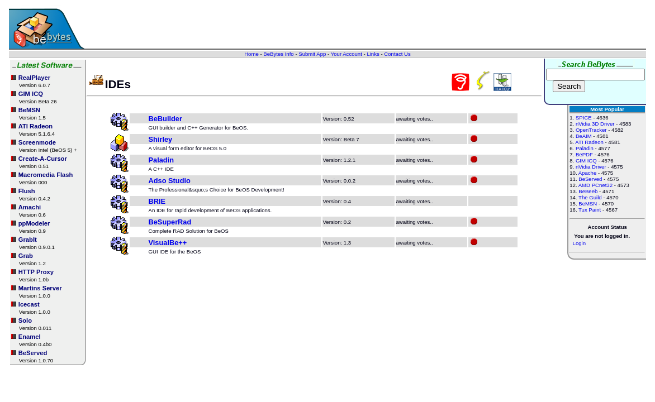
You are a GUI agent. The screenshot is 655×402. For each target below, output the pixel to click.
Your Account (346, 54)
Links (373, 54)
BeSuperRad (170, 222)
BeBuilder (165, 118)
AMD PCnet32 (595, 185)
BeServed (590, 179)
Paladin (161, 160)
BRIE (157, 201)
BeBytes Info (278, 54)
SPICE (584, 117)
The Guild (590, 197)
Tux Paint (589, 210)
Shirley (161, 139)
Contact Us (397, 54)
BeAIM (584, 136)
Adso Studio (170, 180)
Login (579, 243)
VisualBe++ (168, 242)
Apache (587, 173)
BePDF (584, 154)
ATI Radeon (589, 142)
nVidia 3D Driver (595, 124)
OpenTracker (591, 130)
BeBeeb (587, 191)
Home (251, 54)
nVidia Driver (591, 167)
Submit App (312, 54)
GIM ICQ (586, 160)
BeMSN (587, 203)
